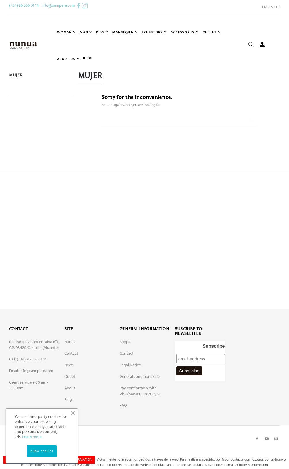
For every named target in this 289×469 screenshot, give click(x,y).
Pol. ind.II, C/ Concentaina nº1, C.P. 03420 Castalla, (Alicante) (34, 370)
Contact (71, 379)
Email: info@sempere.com (31, 396)
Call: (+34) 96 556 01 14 (28, 385)
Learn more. (32, 437)
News (69, 390)
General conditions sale (140, 402)
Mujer (16, 100)
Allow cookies (41, 451)
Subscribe (214, 371)
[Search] (179, 144)
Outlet (69, 402)
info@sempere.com (58, 5)
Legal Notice (130, 390)
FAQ (123, 431)
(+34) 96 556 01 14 (24, 5)
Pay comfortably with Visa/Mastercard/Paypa (140, 416)
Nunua (70, 367)
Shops (125, 367)
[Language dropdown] (269, 7)
